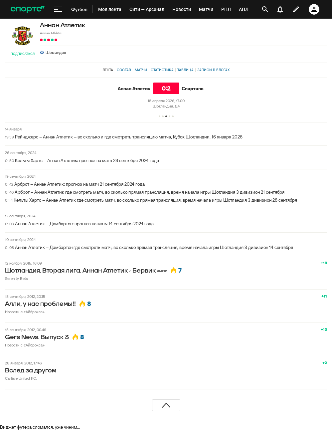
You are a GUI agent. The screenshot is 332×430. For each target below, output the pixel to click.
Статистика (162, 70)
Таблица (185, 70)
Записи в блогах (213, 70)
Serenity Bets (16, 278)
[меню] (58, 9)
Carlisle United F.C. (21, 378)
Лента (107, 70)
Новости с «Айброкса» (25, 311)
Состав (124, 70)
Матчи (141, 70)
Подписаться (23, 54)
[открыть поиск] (265, 9)
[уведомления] (280, 9)
